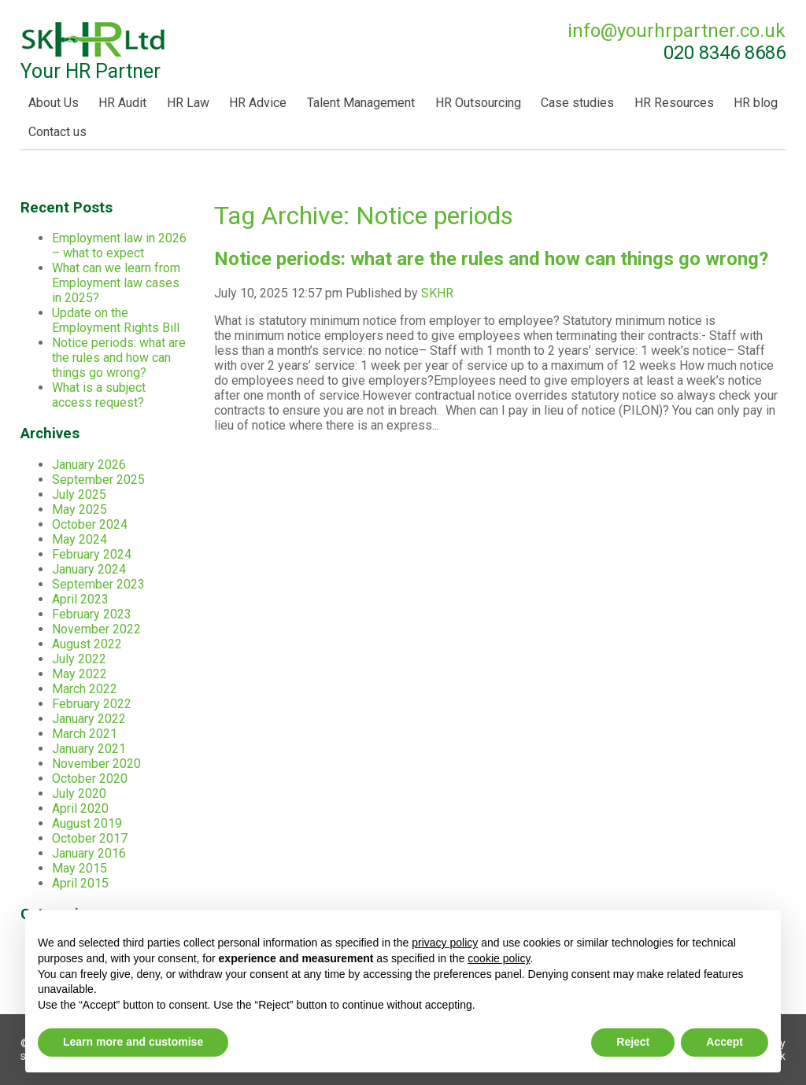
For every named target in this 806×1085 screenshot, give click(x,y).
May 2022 (79, 673)
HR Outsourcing (478, 102)
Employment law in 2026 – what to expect (119, 245)
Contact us (57, 131)
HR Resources (674, 102)
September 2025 (98, 479)
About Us (53, 102)
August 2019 (87, 823)
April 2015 (80, 883)
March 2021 (84, 733)
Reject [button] (632, 1041)
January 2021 (89, 748)
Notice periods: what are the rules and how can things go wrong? (491, 259)
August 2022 (87, 644)
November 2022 (96, 629)
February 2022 (91, 703)
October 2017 (90, 838)
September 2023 (98, 584)
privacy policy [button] (445, 942)
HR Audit (122, 102)
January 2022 (89, 718)
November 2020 (96, 763)
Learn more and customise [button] (133, 1041)
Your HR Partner (94, 51)
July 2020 (79, 793)
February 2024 (91, 554)
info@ (677, 31)
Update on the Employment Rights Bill (115, 320)
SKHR (437, 293)
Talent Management (361, 102)
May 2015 (79, 868)
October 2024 (90, 524)
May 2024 (79, 539)
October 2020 (90, 778)
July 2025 (79, 494)
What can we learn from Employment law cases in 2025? (116, 282)
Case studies (577, 102)
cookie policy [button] (499, 958)
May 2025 (79, 509)
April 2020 (80, 808)
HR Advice (258, 102)
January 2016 (89, 853)
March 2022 (84, 688)
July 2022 (79, 658)
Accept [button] (724, 1041)
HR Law (188, 102)
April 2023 (80, 599)
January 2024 (89, 569)
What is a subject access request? (99, 395)
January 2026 (89, 464)
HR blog (756, 102)
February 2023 (91, 614)
